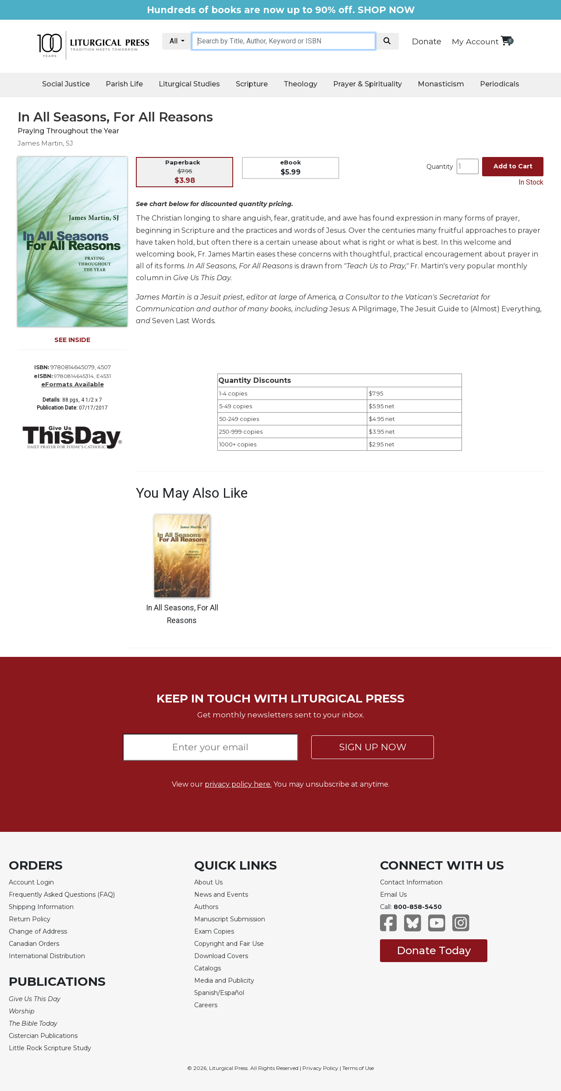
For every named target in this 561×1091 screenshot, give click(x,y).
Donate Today (434, 950)
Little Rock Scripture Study (50, 1048)
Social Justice (66, 84)
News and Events (221, 894)
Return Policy (29, 919)
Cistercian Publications (43, 1036)
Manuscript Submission (229, 919)
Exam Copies (214, 931)
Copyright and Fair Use (229, 944)
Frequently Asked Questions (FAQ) (62, 894)
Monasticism (441, 84)
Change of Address (38, 931)
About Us (208, 882)
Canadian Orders (34, 944)
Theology (300, 84)
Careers (205, 1005)
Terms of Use (358, 1068)
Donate (426, 41)
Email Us (393, 894)
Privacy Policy (320, 1068)
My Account (475, 41)
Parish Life (124, 84)
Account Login (31, 882)
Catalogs (207, 968)
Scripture (252, 84)
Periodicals (499, 84)
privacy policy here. (238, 784)
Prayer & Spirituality (367, 84)
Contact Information (411, 882)
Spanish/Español (219, 993)
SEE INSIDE (72, 340)
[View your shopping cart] (506, 40)
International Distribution (47, 956)
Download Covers (221, 956)
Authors (206, 907)
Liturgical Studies (189, 84)
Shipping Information (41, 907)
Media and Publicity (224, 980)
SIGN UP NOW (372, 747)
